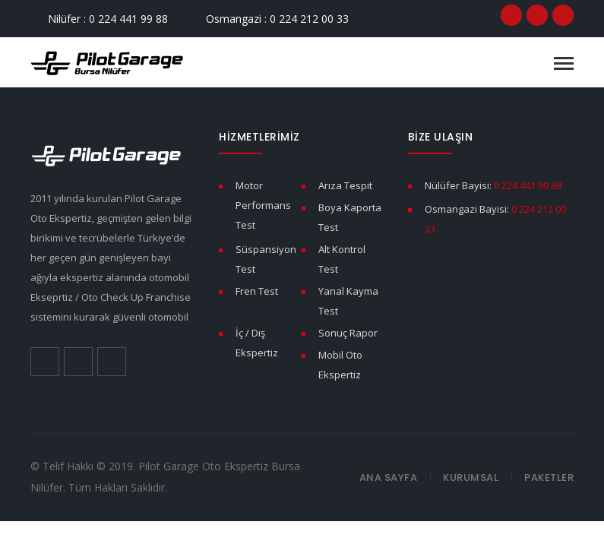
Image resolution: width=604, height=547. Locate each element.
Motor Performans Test (263, 205)
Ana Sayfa (388, 477)
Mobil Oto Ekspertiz (340, 364)
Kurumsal (470, 477)
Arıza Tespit (345, 185)
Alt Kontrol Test (341, 259)
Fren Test (257, 291)
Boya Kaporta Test (349, 217)
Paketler (549, 477)
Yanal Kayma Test (348, 301)
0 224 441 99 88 (527, 185)
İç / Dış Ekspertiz (257, 342)
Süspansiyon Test (266, 259)
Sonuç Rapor (348, 333)
